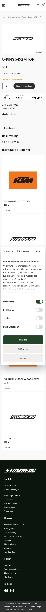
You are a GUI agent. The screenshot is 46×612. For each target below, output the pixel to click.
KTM (36, 17)
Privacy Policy (9, 609)
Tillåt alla (23, 339)
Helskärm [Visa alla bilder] (38, 52)
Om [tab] (38, 251)
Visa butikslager (9, 114)
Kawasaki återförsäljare (14, 524)
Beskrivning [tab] (9, 128)
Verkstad (8, 548)
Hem (4, 17)
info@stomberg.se (11, 489)
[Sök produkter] (38, 5)
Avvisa (23, 358)
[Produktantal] (7, 86)
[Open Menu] (3, 5)
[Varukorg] (43, 5)
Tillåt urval (23, 348)
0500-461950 (10, 485)
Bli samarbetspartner (13, 536)
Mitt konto (8, 577)
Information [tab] (23, 251)
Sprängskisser (10, 528)
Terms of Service (22, 609)
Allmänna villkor (11, 573)
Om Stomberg (10, 532)
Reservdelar (27, 17)
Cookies (7, 565)
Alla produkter (14, 17)
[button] (43, 5)
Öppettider (8, 511)
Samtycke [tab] (8, 251)
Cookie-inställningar (12, 569)
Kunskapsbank (10, 552)
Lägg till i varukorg (24, 86)
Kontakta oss (9, 507)
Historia (7, 540)
